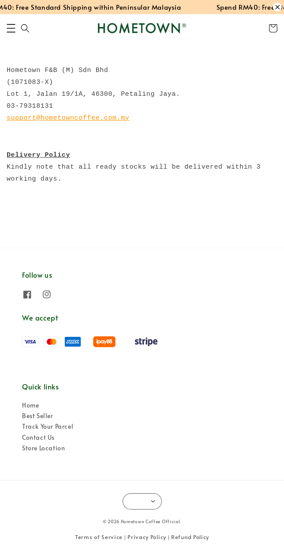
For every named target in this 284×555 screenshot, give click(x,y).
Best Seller (37, 416)
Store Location (43, 448)
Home (30, 405)
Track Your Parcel (47, 426)
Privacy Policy (146, 537)
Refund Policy (190, 537)
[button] (11, 28)
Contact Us (38, 437)
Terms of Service (99, 537)
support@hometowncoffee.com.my (68, 117)
